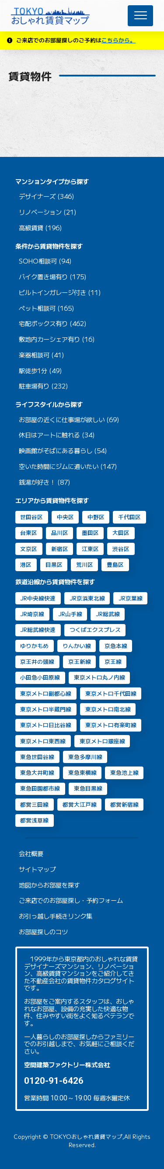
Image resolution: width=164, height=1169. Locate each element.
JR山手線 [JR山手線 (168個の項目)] (70, 614)
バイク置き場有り (43, 277)
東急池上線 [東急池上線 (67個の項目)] (124, 772)
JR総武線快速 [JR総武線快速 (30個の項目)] (38, 629)
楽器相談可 (34, 355)
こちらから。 (118, 40)
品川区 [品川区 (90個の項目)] (59, 532)
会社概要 (31, 853)
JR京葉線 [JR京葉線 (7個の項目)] (131, 598)
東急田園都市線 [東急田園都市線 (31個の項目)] (40, 788)
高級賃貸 (31, 228)
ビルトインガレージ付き (52, 292)
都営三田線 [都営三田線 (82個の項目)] (34, 804)
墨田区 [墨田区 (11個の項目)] (90, 532)
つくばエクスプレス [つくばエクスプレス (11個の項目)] (95, 629)
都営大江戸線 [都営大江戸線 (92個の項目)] (80, 804)
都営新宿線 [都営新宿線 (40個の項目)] (124, 804)
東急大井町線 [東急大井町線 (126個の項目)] (37, 772)
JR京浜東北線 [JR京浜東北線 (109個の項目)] (87, 598)
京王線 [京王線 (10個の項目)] (113, 661)
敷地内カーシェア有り (49, 339)
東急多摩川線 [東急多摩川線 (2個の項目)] (85, 757)
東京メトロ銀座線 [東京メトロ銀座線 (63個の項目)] (102, 741)
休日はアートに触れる (49, 435)
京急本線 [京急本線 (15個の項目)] (116, 646)
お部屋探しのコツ (43, 932)
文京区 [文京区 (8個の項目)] (28, 549)
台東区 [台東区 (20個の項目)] (28, 532)
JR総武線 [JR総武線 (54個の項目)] (108, 614)
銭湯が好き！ (37, 482)
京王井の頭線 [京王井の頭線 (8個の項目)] (37, 661)
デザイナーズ (37, 196)
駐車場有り (34, 386)
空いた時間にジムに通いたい (58, 466)
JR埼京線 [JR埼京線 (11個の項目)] (32, 614)
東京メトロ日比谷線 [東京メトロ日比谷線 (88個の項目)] (45, 725)
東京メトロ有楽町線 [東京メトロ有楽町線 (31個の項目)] (110, 725)
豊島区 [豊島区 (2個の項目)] (115, 564)
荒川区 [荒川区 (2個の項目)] (84, 564)
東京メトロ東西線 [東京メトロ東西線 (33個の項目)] (43, 741)
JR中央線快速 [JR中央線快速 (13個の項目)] (38, 598)
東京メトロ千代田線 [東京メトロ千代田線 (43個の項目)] (110, 693)
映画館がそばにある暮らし (55, 450)
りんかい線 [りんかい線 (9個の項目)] (77, 646)
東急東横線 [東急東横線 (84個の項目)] (82, 772)
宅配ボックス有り (43, 323)
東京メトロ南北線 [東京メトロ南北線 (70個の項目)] (108, 709)
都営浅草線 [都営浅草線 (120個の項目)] (34, 820)
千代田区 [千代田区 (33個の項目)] (129, 517)
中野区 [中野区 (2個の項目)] (96, 517)
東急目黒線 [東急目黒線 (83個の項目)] (88, 788)
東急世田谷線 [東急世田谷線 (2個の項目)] (37, 757)
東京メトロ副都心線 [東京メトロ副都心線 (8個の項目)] (45, 693)
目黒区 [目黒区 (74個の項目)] (54, 564)
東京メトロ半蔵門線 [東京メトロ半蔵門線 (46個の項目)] (45, 709)
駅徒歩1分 (33, 371)
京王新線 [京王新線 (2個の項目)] (79, 661)
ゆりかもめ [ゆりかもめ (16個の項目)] (34, 646)
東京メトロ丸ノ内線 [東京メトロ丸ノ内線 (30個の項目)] (99, 677)
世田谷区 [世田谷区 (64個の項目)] (31, 517)
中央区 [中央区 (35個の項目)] (65, 517)
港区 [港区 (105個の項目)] (25, 564)
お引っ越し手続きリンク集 (55, 916)
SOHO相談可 (38, 261)
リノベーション (40, 212)
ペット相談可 (37, 308)
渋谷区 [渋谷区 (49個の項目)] (120, 549)
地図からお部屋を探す (49, 885)
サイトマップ (37, 869)
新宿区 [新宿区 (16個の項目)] (59, 549)
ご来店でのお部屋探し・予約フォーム (71, 900)
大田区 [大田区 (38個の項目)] (120, 532)
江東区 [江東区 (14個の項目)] (90, 549)
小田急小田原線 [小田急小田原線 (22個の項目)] (40, 677)
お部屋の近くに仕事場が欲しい (62, 419)
